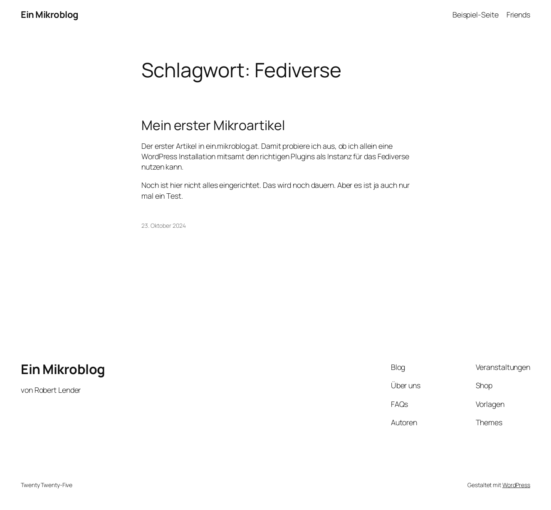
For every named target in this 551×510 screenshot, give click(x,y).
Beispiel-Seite (475, 15)
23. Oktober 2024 (163, 225)
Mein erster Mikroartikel (213, 125)
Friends (518, 15)
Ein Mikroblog (50, 14)
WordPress (516, 485)
